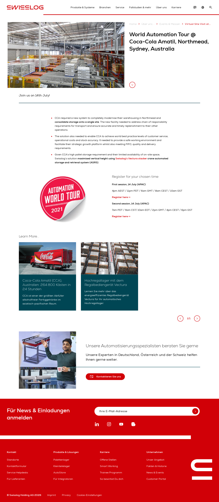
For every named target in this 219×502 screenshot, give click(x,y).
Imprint (51, 495)
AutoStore (59, 472)
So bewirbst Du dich (111, 479)
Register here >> (121, 197)
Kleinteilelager (61, 466)
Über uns (161, 7)
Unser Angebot (155, 459)
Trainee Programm (111, 472)
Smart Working (109, 466)
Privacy (66, 495)
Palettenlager (61, 459)
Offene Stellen (108, 459)
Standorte (13, 459)
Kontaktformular (16, 466)
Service (120, 7)
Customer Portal (156, 479)
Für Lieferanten (16, 479)
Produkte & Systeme (82, 7)
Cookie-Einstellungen (89, 495)
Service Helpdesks (17, 472)
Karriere (176, 7)
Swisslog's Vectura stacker (131, 158)
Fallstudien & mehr (140, 7)
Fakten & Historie (156, 466)
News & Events (155, 472)
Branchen (105, 7)
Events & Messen (167, 24)
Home (133, 24)
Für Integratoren (63, 479)
